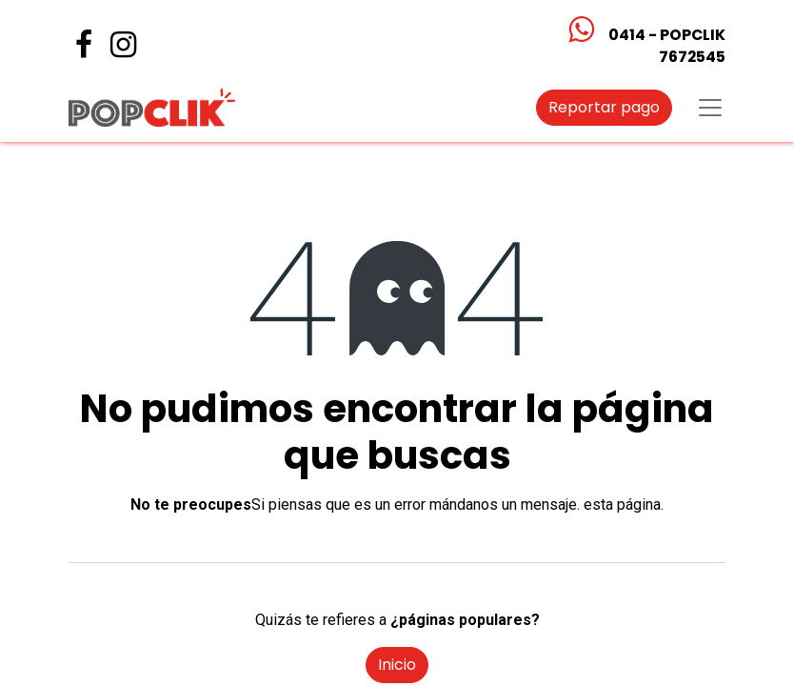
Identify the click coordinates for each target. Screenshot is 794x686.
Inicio (397, 665)
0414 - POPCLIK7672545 (666, 46)
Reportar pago (604, 107)
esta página (622, 504)
